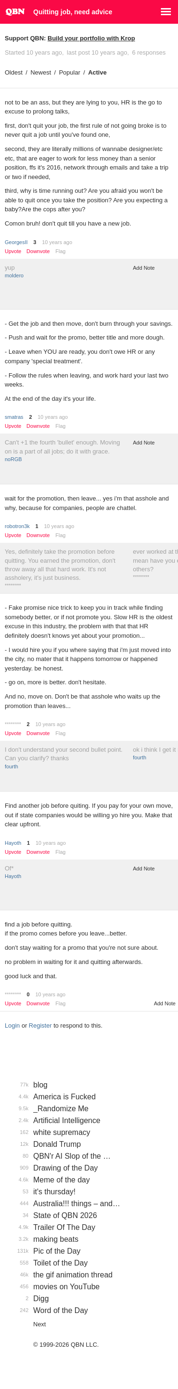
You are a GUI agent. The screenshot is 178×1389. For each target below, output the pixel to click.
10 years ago (57, 242)
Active (97, 72)
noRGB (13, 459)
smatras (14, 417)
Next (39, 1324)
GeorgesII (16, 242)
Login (12, 1025)
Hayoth (13, 843)
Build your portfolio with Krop (91, 38)
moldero (14, 275)
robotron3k (17, 526)
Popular (69, 72)
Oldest (14, 72)
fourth (11, 766)
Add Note (144, 268)
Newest (40, 72)
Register (40, 1025)
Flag (61, 251)
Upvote (13, 251)
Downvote (38, 251)
